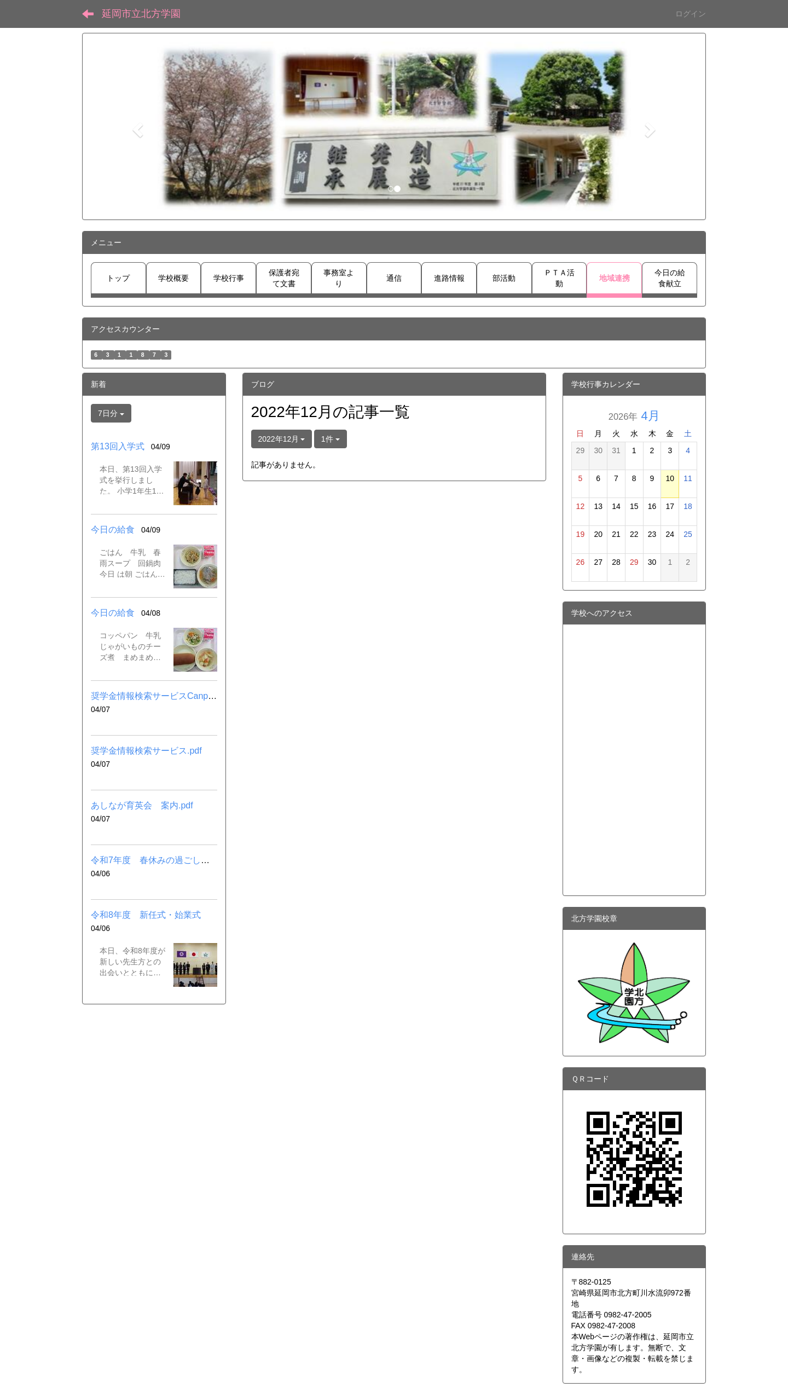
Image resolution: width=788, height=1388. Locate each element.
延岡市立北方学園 (141, 13)
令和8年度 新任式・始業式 (146, 914)
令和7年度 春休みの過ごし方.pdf (157, 860)
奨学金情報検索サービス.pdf (146, 750)
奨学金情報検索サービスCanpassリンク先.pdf (181, 696)
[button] (136, 126)
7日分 (111, 413)
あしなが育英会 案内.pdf (142, 805)
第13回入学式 (117, 446)
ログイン (690, 13)
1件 (330, 439)
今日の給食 (113, 529)
